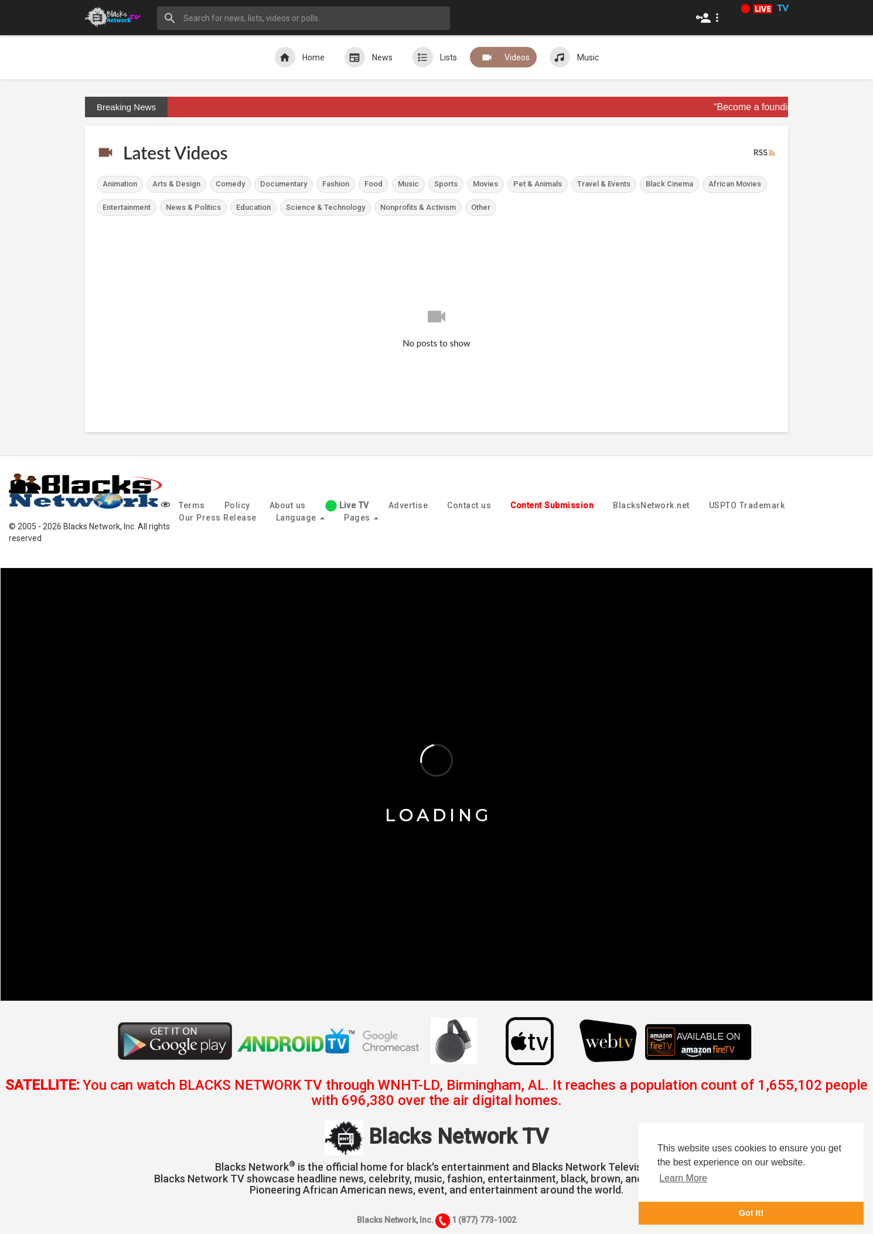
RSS (764, 152)
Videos (503, 57)
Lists (434, 57)
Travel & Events (603, 183)
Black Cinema (669, 183)
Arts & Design (176, 183)
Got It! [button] (751, 1213)
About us (288, 505)
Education (253, 207)
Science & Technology (325, 207)
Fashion (335, 183)
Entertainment (127, 207)
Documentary (283, 183)
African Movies (734, 183)
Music (574, 57)
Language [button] (300, 517)
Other (480, 207)
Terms (192, 505)
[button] (709, 17)
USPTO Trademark (747, 505)
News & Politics (193, 207)
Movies (485, 183)
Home (300, 57)
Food (373, 183)
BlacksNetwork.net (651, 505)
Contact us (469, 505)
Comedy (230, 183)
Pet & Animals (537, 183)
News (369, 57)
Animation (120, 183)
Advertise (408, 505)
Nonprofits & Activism (418, 207)
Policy (237, 505)
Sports (446, 183)
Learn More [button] (683, 1178)
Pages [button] (361, 517)
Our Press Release (218, 517)
